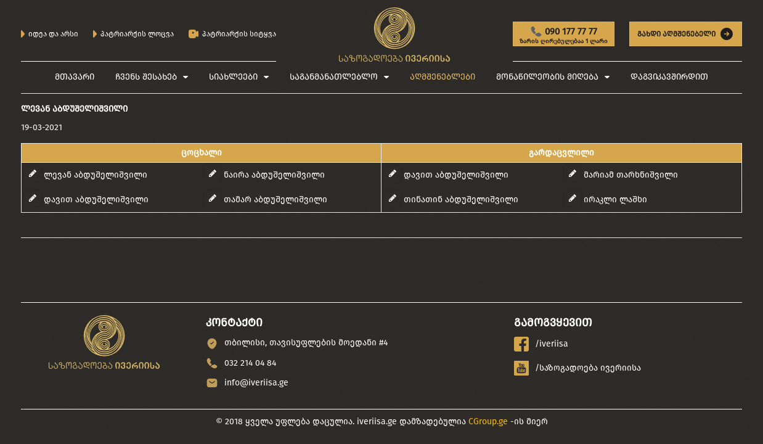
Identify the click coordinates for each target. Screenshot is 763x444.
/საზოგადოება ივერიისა (577, 368)
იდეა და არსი (49, 34)
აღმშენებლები (442, 77)
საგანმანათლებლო (334, 77)
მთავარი (74, 77)
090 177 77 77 (564, 35)
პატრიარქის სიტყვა (232, 34)
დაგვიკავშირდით (669, 77)
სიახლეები (233, 77)
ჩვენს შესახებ (146, 77)
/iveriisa (541, 344)
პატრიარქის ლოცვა (133, 34)
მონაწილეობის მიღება (547, 77)
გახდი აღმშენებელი (685, 34)
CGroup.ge (488, 421)
